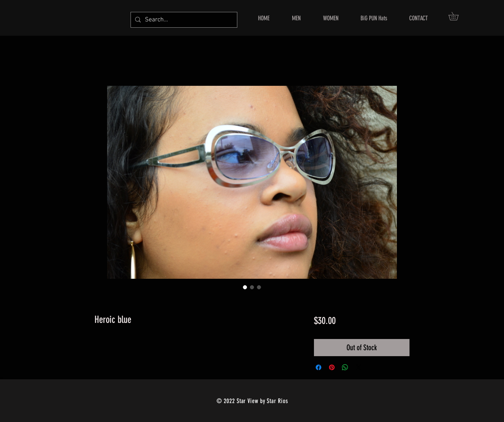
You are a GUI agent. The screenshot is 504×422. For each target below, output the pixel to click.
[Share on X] (358, 367)
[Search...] (183, 19)
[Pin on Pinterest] (332, 367)
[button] (457, 16)
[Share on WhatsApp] (345, 367)
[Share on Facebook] (318, 367)
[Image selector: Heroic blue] (244, 287)
